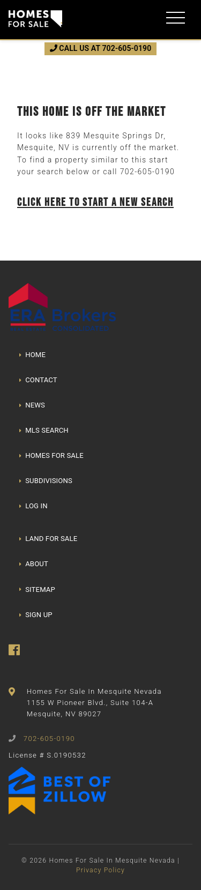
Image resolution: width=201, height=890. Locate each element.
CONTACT (38, 380)
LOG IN (33, 506)
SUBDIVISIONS (45, 481)
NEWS (32, 405)
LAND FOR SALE (48, 539)
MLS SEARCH (44, 430)
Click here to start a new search (95, 202)
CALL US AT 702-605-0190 (101, 48)
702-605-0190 (147, 171)
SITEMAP (37, 589)
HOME (32, 355)
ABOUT (33, 564)
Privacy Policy (100, 870)
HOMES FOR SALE (51, 455)
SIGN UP (36, 615)
